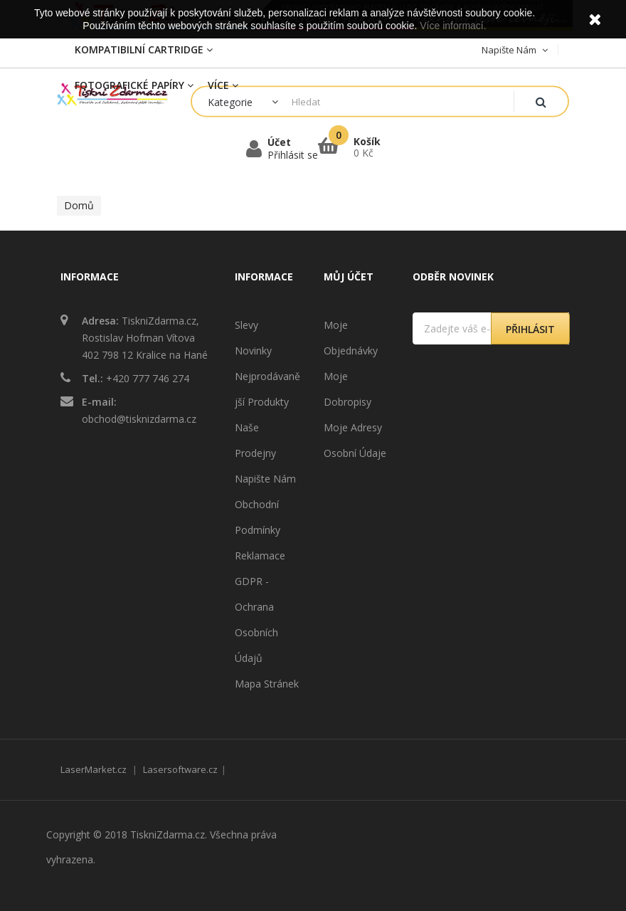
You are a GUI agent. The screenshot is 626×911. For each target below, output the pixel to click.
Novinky (253, 350)
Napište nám (265, 478)
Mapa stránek (267, 683)
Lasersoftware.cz (180, 769)
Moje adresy (353, 427)
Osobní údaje (355, 453)
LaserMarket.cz (93, 769)
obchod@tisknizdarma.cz (139, 419)
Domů (79, 205)
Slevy (246, 325)
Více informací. (453, 25)
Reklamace (260, 555)
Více (223, 85)
